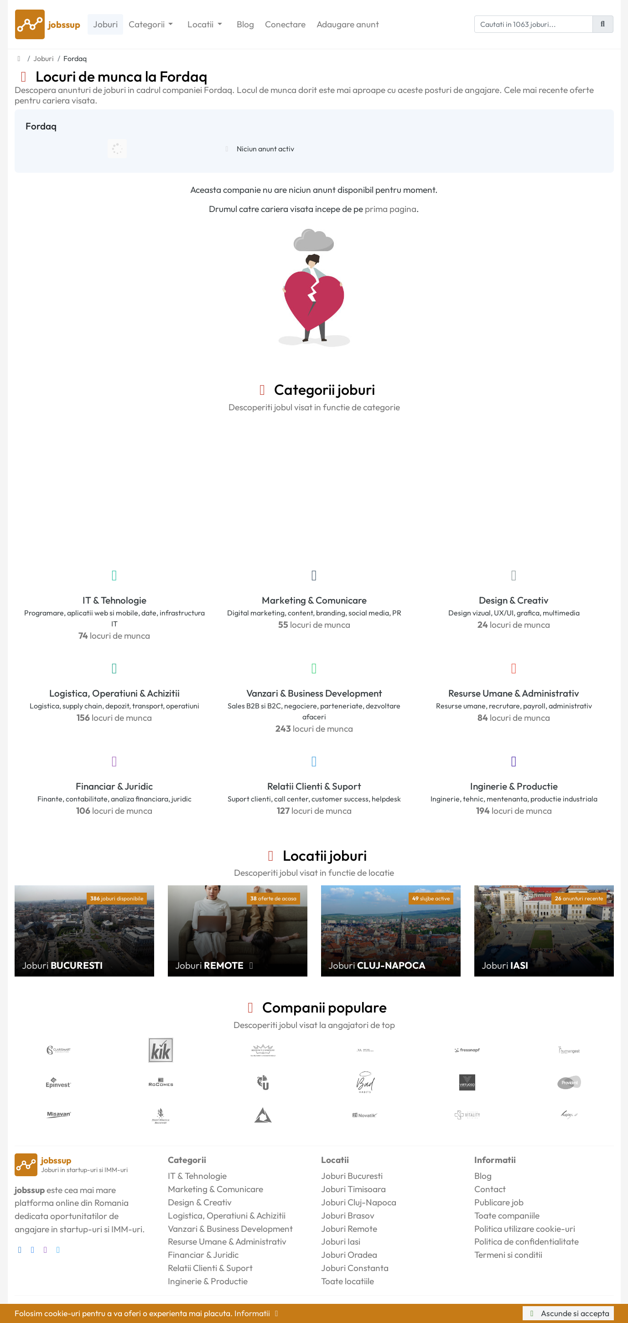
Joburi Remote (349, 1228)
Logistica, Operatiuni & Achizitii (114, 693)
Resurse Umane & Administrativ (513, 693)
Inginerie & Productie (514, 786)
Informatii (258, 1313)
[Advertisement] (314, 488)
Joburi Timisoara (353, 1188)
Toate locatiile (347, 1281)
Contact (490, 1188)
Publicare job (499, 1202)
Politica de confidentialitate (526, 1241)
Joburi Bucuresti (352, 1175)
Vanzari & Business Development (314, 693)
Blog (245, 24)
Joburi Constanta (355, 1267)
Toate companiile (507, 1215)
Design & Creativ (514, 600)
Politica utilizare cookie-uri (524, 1228)
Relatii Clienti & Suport (314, 786)
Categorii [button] (147, 24)
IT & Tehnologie (114, 600)
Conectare (285, 24)
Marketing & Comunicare (314, 600)
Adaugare (348, 24)
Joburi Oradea (349, 1254)
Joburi (105, 24)
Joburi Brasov (347, 1215)
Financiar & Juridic (114, 786)
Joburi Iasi (340, 1241)
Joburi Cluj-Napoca (358, 1202)
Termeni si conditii (508, 1254)
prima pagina (390, 208)
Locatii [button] (201, 24)
